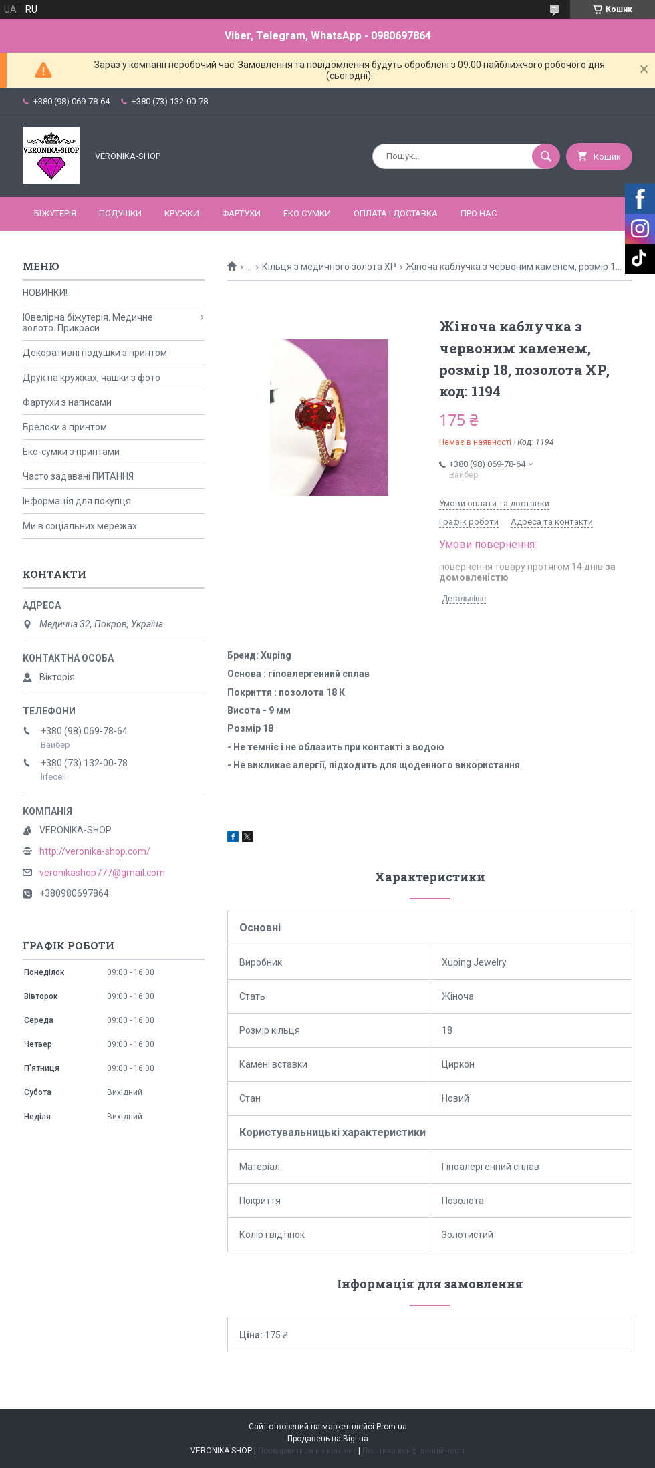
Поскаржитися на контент (307, 1450)
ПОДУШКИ (120, 213)
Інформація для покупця (77, 501)
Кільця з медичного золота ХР (329, 266)
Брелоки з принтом (65, 427)
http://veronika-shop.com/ (94, 851)
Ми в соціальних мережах (80, 526)
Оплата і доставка (396, 213)
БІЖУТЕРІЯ (55, 213)
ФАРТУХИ (241, 213)
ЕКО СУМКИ (307, 213)
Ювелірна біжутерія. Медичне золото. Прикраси (88, 322)
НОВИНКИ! (45, 292)
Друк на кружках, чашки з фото (91, 377)
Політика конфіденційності (413, 1450)
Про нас (479, 213)
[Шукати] (546, 156)
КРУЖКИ (181, 213)
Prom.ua (391, 1426)
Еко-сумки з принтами (71, 451)
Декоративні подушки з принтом (95, 352)
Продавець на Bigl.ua (327, 1438)
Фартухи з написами (67, 402)
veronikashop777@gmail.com (102, 872)
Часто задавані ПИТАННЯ (78, 476)
